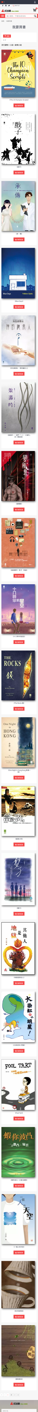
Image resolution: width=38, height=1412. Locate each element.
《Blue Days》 (19, 301)
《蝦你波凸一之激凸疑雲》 (19, 1180)
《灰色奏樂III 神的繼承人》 (19, 368)
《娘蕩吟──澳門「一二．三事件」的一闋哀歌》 (19, 436)
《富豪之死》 (18, 839)
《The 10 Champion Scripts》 (19, 100)
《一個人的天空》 (19, 1247)
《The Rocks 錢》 (19, 703)
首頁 (2, 21)
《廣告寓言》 (18, 1379)
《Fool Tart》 (19, 1113)
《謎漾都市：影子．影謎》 (19, 570)
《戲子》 (19, 167)
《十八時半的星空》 (19, 636)
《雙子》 (19, 908)
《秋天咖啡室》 (19, 1311)
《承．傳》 (19, 234)
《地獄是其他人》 (19, 977)
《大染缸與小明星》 (19, 1045)
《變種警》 (19, 504)
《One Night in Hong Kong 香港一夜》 (18, 771)
